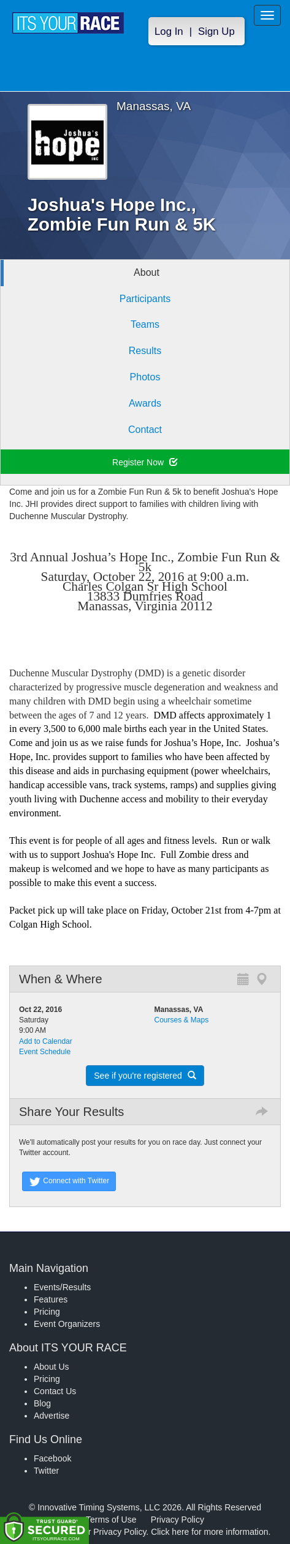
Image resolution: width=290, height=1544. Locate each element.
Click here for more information (209, 1532)
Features (50, 1299)
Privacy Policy (177, 1519)
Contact (145, 429)
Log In (169, 31)
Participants (145, 299)
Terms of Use (111, 1519)
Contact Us (55, 1391)
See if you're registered (145, 1075)
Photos (145, 377)
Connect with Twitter (69, 1181)
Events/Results (62, 1287)
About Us (51, 1367)
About (146, 272)
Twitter (46, 1471)
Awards (145, 403)
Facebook (52, 1458)
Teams (145, 324)
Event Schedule (45, 1051)
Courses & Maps (182, 1020)
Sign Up (216, 31)
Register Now (145, 462)
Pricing (47, 1312)
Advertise (51, 1415)
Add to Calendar (45, 1041)
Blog (42, 1403)
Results (145, 350)
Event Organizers (67, 1324)
